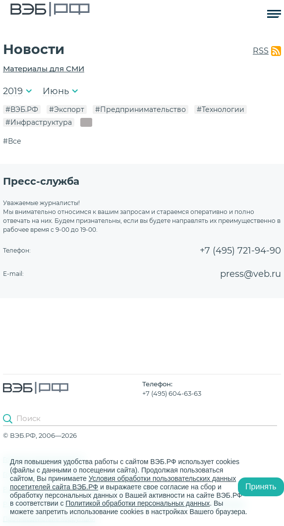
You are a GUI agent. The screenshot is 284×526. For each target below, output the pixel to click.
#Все (12, 141)
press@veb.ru (250, 273)
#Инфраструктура (38, 122)
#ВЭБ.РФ (21, 109)
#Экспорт (66, 109)
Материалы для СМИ (43, 68)
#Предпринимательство (140, 109)
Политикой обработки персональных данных (137, 503)
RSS (261, 50)
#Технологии (220, 109)
